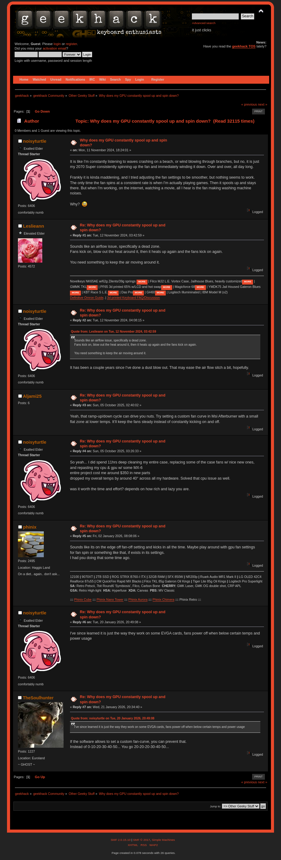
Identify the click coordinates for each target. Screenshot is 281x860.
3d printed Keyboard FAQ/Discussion (133, 297)
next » (262, 104)
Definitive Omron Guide (86, 297)
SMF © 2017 (141, 839)
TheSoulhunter (38, 697)
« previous (249, 104)
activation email (54, 48)
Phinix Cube (83, 599)
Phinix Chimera (164, 599)
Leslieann (33, 226)
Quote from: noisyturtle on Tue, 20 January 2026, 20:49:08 (112, 718)
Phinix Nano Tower (109, 599)
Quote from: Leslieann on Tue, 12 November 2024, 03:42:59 (113, 331)
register (71, 44)
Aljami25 (32, 396)
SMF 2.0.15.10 (121, 839)
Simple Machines (163, 839)
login (57, 44)
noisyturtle (35, 141)
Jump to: (215, 806)
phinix (29, 527)
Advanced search (203, 23)
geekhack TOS (243, 46)
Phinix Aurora (137, 599)
